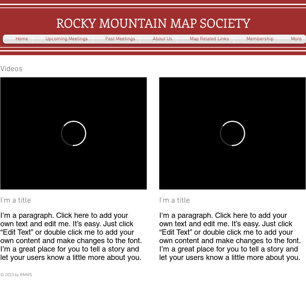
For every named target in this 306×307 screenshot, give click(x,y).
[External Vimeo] (73, 133)
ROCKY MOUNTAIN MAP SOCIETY (153, 22)
